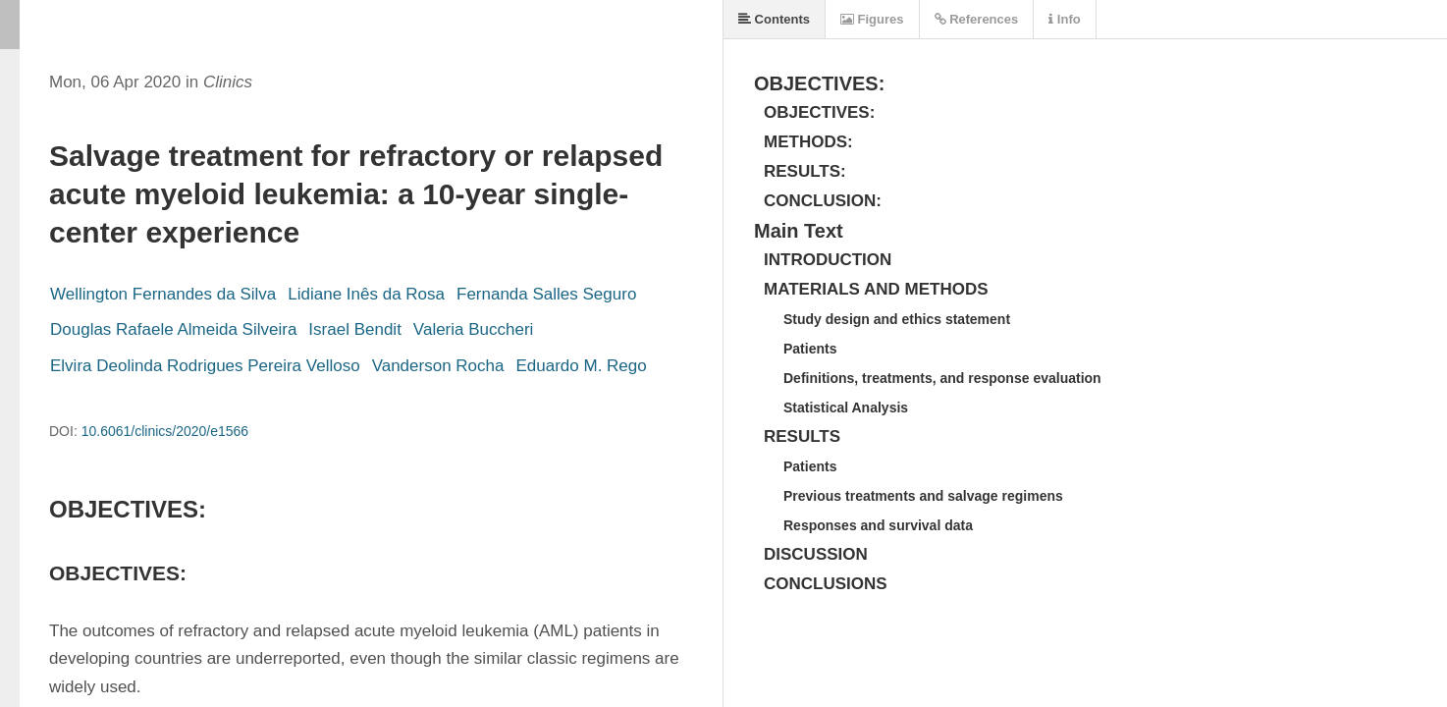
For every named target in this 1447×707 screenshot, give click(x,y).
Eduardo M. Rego (580, 365)
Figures (872, 19)
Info (1064, 19)
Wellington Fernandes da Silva (163, 294)
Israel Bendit (355, 329)
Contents (774, 19)
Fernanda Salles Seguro (546, 294)
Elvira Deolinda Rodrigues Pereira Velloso (205, 365)
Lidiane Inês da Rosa (366, 294)
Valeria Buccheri (473, 329)
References (977, 19)
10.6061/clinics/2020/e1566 (164, 431)
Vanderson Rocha (438, 365)
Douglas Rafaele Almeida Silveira (173, 329)
